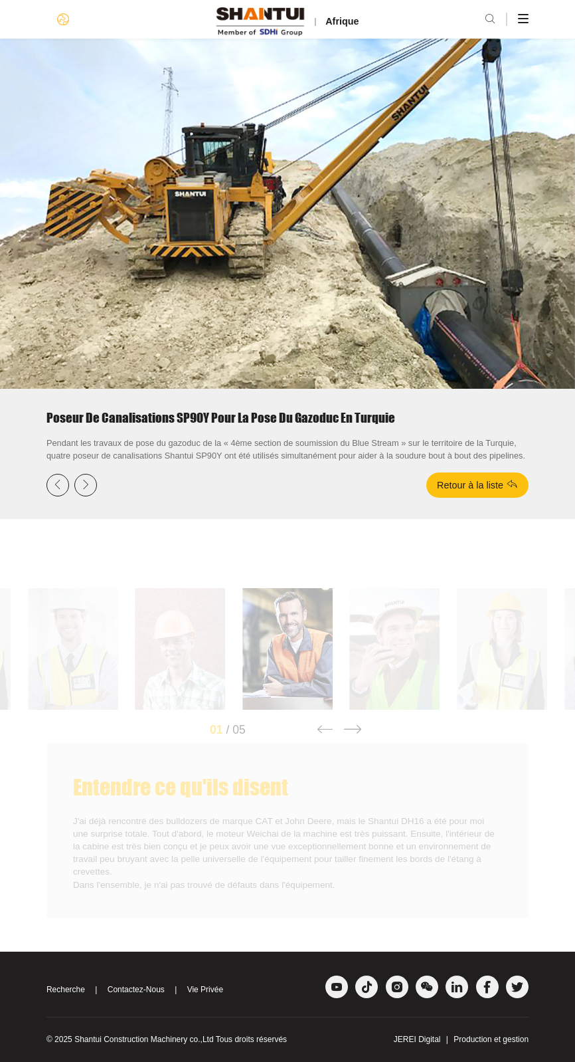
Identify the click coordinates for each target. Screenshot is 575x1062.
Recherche (65, 989)
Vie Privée (205, 989)
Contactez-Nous (136, 989)
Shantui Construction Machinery (130, 1039)
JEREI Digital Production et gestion (461, 1039)
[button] (324, 740)
